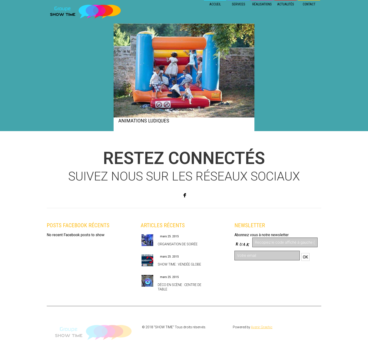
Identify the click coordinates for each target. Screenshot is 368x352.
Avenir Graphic (261, 327)
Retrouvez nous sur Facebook (71, 244)
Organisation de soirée (178, 244)
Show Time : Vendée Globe (179, 264)
